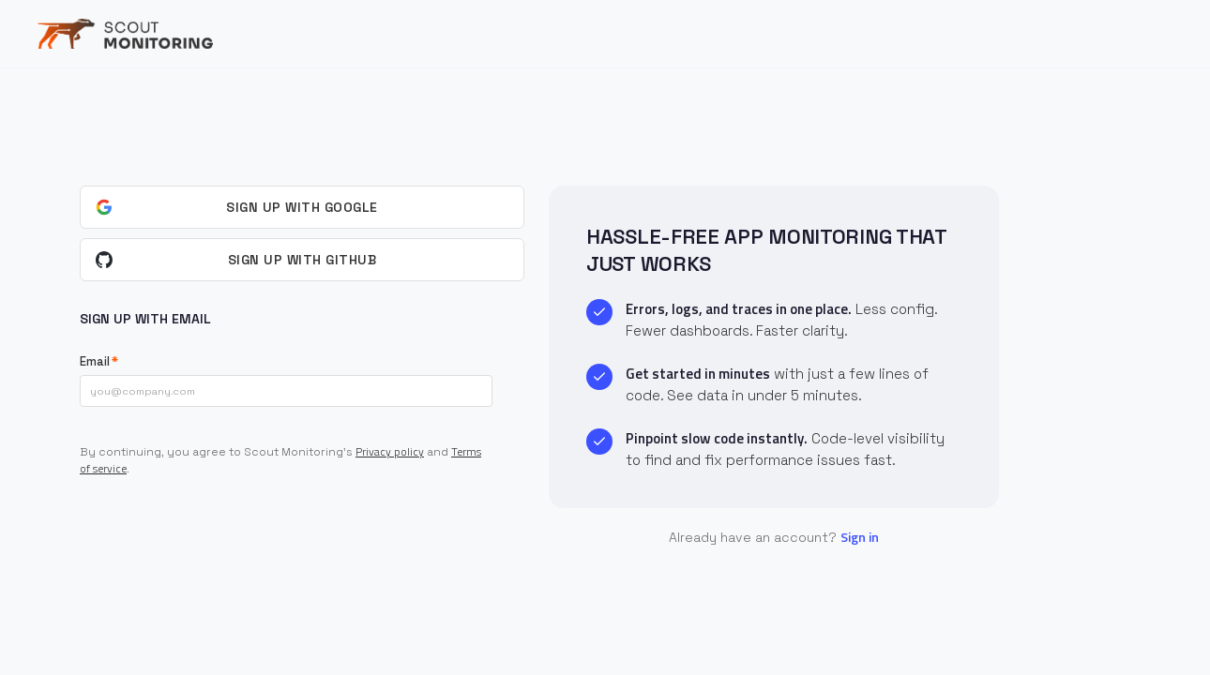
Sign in (859, 537)
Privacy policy (389, 451)
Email (95, 361)
